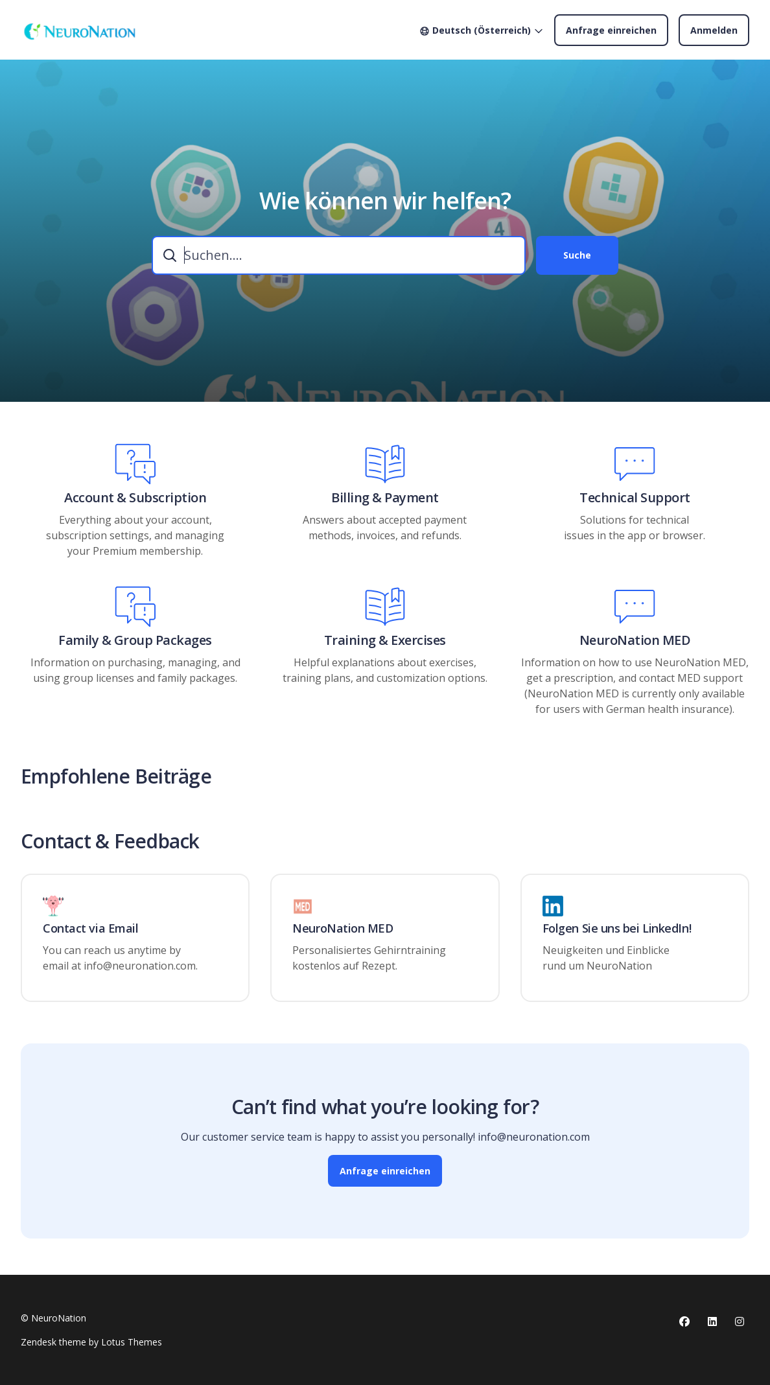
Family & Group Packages (135, 640)
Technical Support (634, 498)
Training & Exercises (385, 640)
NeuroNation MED (635, 640)
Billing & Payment (385, 498)
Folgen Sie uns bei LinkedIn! (616, 929)
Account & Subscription (135, 498)
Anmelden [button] (714, 30)
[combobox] (339, 255)
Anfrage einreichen (611, 30)
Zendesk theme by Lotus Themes (91, 1342)
